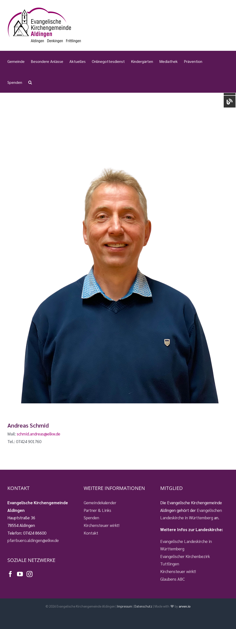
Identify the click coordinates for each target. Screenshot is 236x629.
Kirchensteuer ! (101, 525)
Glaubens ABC (172, 579)
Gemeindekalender (100, 502)
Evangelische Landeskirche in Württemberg (186, 545)
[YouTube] (20, 574)
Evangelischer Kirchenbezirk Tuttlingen (185, 560)
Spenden (91, 517)
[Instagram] (29, 574)
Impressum (124, 606)
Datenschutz (143, 606)
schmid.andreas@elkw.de (38, 433)
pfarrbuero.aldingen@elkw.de (33, 540)
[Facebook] (10, 574)
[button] (30, 82)
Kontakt (91, 533)
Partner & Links (97, 510)
